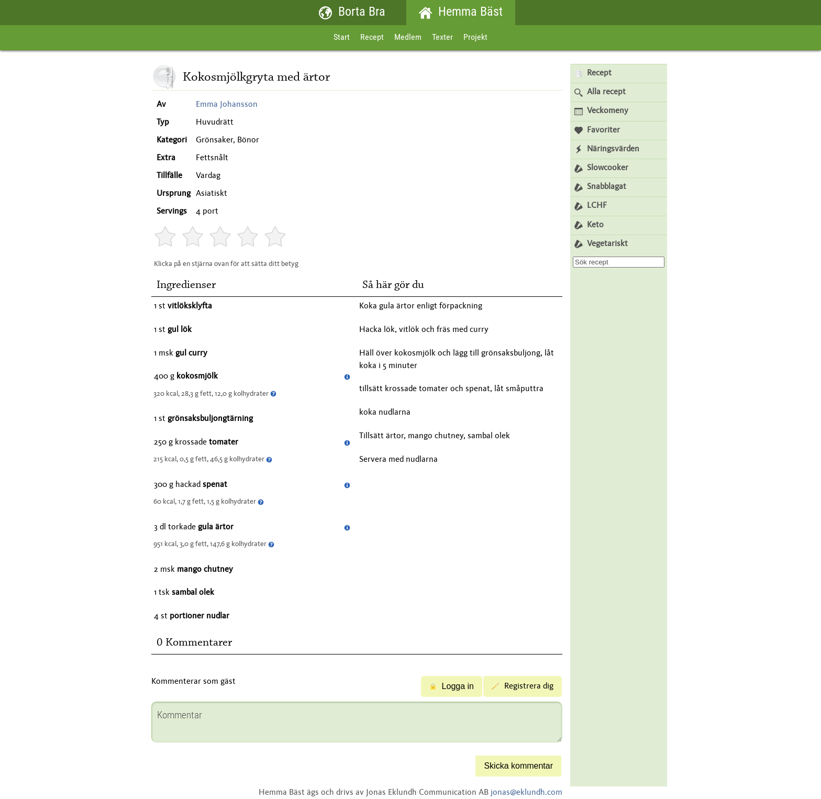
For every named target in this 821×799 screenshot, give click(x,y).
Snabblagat (600, 187)
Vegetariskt (601, 244)
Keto (589, 225)
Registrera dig (522, 686)
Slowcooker (601, 168)
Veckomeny (601, 111)
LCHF (590, 206)
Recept (372, 38)
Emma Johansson (227, 105)
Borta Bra (352, 12)
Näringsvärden (606, 149)
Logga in (451, 686)
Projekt (475, 38)
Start (342, 38)
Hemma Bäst (461, 12)
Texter (442, 38)
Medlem (407, 38)
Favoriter (597, 130)
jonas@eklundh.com (526, 793)
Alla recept (600, 92)
